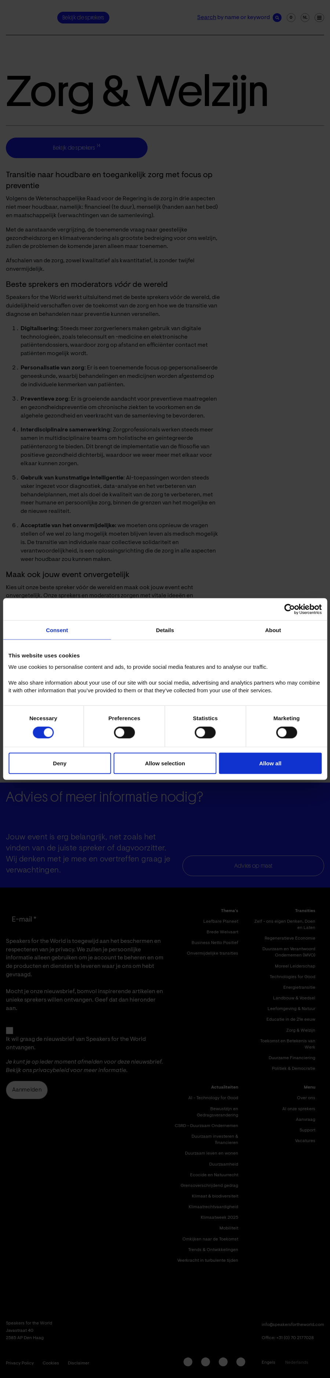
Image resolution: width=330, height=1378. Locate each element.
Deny (59, 763)
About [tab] (273, 630)
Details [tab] (165, 630)
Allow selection (165, 763)
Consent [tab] (57, 630)
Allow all (270, 763)
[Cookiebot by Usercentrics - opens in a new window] (289, 609)
